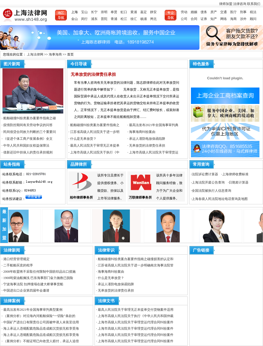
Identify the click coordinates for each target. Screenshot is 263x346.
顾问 (253, 19)
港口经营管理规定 (16, 259)
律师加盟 (226, 4)
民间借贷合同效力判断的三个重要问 (29, 132)
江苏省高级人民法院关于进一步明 (94, 132)
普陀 (104, 19)
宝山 (84, 12)
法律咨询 (240, 4)
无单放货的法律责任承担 (93, 74)
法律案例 (12, 301)
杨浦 (143, 19)
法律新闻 (12, 250)
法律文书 (106, 301)
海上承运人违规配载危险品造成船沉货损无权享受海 (41, 328)
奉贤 (114, 12)
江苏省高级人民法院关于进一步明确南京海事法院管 (135, 265)
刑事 (243, 12)
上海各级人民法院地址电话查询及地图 (220, 199)
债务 (204, 12)
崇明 (104, 12)
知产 (213, 19)
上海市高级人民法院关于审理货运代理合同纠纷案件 (135, 322)
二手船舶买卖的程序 (18, 265)
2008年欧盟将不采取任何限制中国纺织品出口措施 (39, 272)
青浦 (114, 19)
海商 (233, 19)
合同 (194, 19)
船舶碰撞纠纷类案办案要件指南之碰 (29, 118)
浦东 (94, 19)
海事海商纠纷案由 (142, 132)
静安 (153, 12)
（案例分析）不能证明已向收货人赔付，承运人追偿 (41, 341)
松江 (124, 19)
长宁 (94, 12)
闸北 (153, 19)
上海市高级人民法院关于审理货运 (153, 152)
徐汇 (133, 19)
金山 (74, 19)
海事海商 (55, 54)
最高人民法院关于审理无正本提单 (94, 145)
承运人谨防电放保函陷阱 (147, 139)
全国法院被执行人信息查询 (211, 191)
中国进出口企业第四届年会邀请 (26, 290)
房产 (213, 12)
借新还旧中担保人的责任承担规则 (28, 152)
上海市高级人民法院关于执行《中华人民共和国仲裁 (135, 316)
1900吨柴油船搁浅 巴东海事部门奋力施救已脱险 (38, 278)
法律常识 (106, 250)
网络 (223, 19)
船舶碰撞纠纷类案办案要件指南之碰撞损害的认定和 (135, 259)
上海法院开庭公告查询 (208, 182)
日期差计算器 (238, 182)
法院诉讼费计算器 (205, 174)
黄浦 (133, 12)
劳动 (184, 12)
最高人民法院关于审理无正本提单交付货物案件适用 (135, 310)
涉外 (243, 19)
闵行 (84, 19)
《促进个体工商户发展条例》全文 (28, 139)
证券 (204, 19)
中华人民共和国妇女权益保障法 (26, 145)
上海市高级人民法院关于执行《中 (94, 152)
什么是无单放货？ (83, 139)
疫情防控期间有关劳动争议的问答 (28, 125)
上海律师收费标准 (235, 174)
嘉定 (143, 12)
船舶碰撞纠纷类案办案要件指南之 (94, 125)
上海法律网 (35, 54)
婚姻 (194, 12)
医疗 (233, 12)
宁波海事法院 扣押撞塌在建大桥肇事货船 (33, 284)
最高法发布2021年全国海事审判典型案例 (32, 310)
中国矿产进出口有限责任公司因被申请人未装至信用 (41, 322)
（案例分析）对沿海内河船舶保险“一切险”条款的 (39, 316)
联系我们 (253, 4)
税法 (253, 12)
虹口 (124, 12)
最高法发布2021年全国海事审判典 (153, 125)
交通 (223, 12)
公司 (184, 19)
